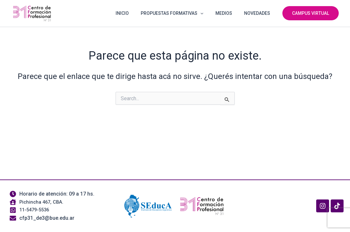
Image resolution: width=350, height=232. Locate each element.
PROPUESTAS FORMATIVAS (179, 13)
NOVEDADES (258, 13)
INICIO (132, 13)
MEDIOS (228, 13)
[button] (208, 13)
